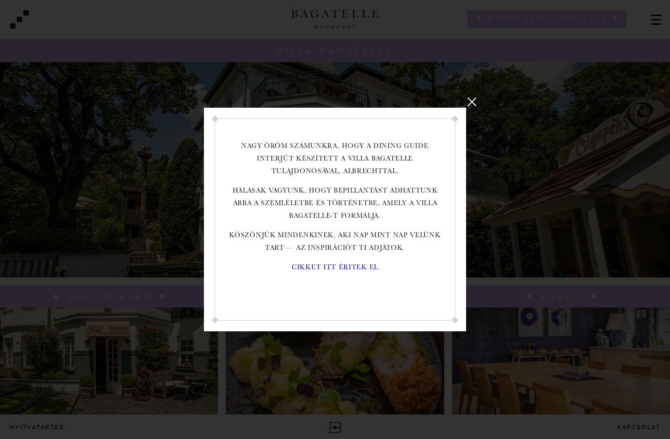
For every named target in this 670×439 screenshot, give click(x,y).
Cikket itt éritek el (335, 267)
